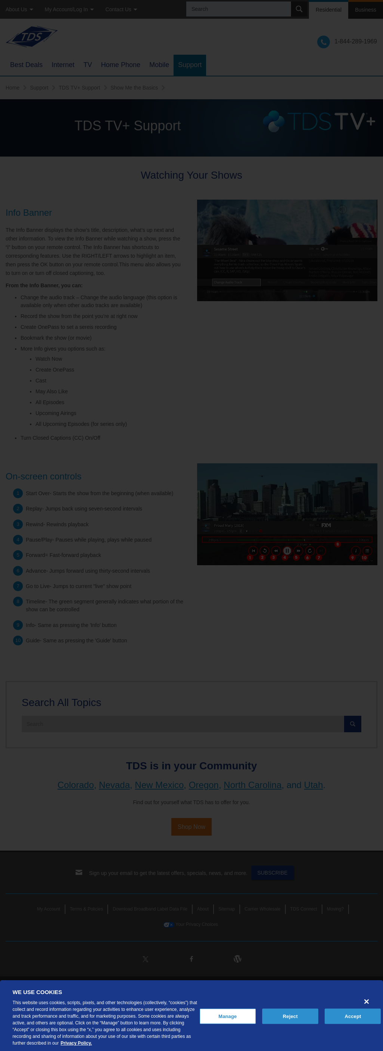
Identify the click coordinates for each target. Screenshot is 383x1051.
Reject (290, 1016)
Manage (227, 1016)
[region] (191, 1015)
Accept (352, 1016)
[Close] (366, 1001)
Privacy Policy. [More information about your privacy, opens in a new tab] (76, 1043)
